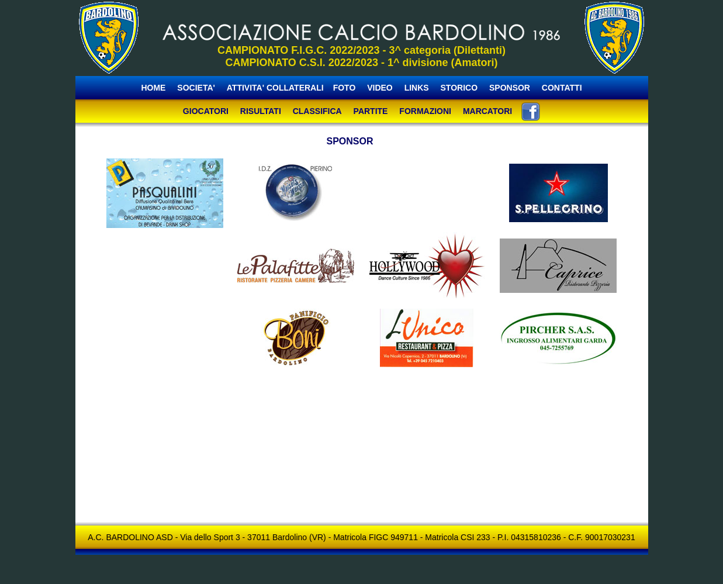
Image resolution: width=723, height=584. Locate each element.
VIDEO (380, 87)
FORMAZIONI (425, 111)
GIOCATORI (206, 111)
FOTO (344, 87)
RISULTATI (260, 111)
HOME (153, 87)
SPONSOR (509, 87)
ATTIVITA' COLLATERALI (275, 87)
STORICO (459, 87)
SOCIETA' (197, 87)
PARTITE (371, 111)
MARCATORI (487, 111)
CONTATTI (562, 87)
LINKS (416, 87)
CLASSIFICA (317, 111)
